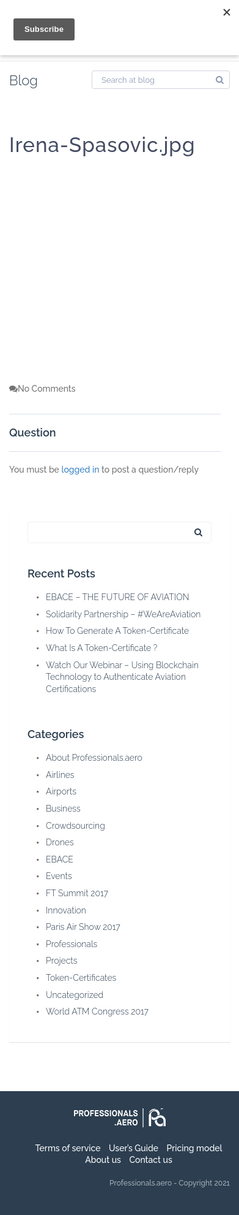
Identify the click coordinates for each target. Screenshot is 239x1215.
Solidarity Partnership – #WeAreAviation (123, 614)
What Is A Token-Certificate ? (101, 648)
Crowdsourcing (75, 826)
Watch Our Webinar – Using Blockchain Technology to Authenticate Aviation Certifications (122, 677)
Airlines (60, 775)
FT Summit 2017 (77, 893)
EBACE (59, 859)
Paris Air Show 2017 (83, 927)
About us (103, 1160)
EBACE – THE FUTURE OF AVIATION (117, 597)
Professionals (71, 944)
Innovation (66, 910)
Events (59, 876)
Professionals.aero (140, 1183)
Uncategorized (74, 995)
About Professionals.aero (94, 758)
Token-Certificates (81, 978)
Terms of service (68, 1148)
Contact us (150, 1160)
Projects (61, 961)
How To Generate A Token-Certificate (117, 631)
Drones (60, 842)
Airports (61, 791)
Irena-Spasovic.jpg (102, 145)
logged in (80, 469)
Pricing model (194, 1148)
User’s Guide (133, 1148)
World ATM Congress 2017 (97, 1011)
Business (63, 808)
